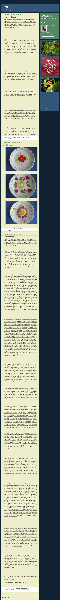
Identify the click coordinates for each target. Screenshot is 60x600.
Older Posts (35, 595)
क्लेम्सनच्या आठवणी (11, 589)
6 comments (24, 588)
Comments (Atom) (12, 597)
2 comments (24, 228)
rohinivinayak (51, 25)
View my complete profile (48, 36)
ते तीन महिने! (11, 579)
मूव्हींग (5, 591)
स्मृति (6, 7)
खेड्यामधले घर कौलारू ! (10, 236)
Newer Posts (5, 595)
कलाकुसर (9, 230)
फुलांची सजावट (8, 145)
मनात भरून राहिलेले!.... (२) (11, 17)
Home (20, 595)
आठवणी (9, 138)
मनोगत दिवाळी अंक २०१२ (20, 589)
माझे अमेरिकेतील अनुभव (30, 589)
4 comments (24, 137)
